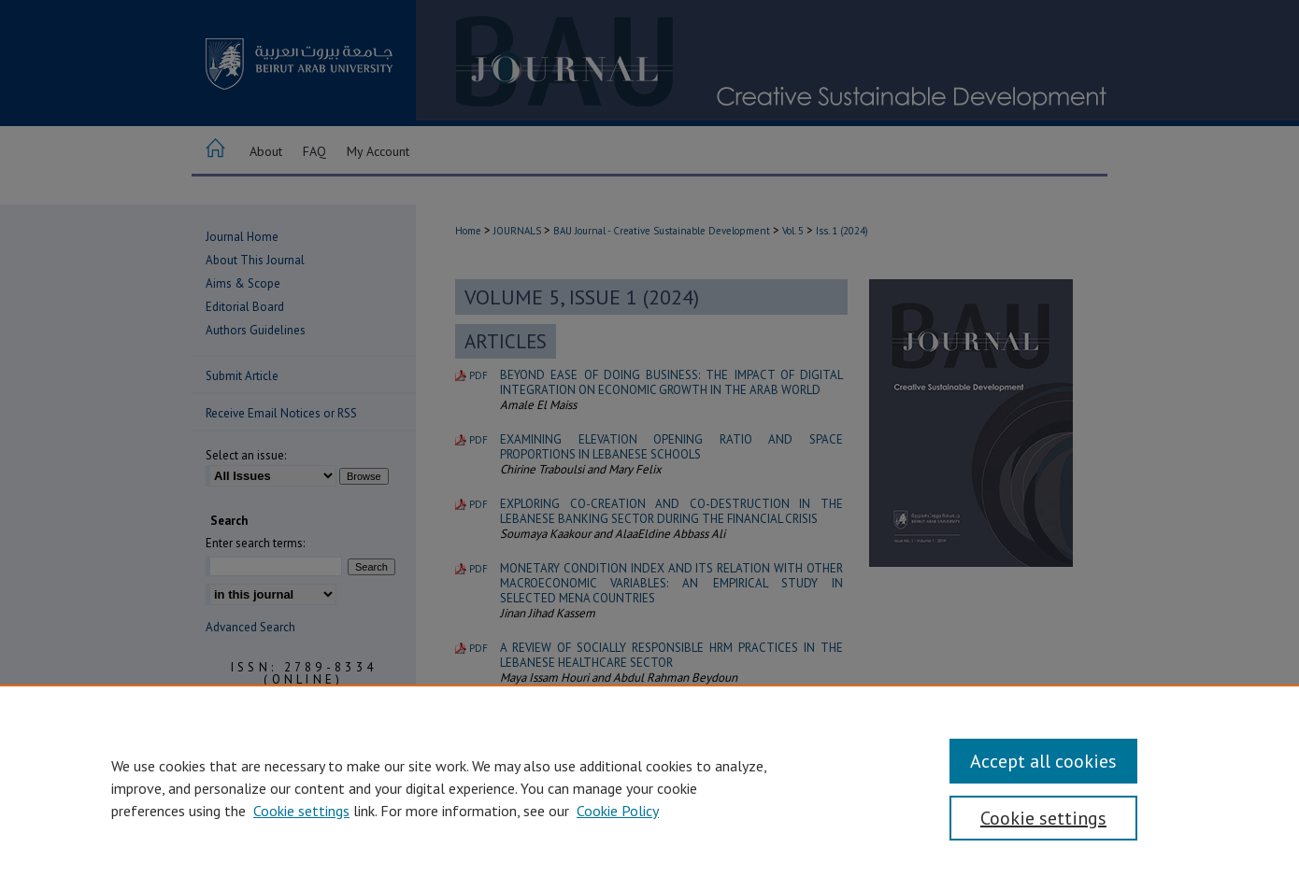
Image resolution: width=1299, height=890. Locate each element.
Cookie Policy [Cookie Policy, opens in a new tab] (618, 810)
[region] (649, 787)
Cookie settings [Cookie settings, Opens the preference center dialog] (1043, 818)
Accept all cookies (1043, 761)
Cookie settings (301, 810)
